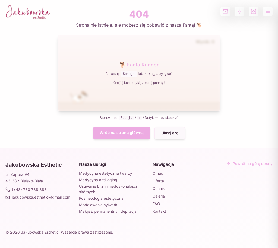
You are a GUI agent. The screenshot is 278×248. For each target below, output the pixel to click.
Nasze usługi (92, 164)
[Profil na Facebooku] (239, 11)
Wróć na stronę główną (122, 132)
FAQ (156, 203)
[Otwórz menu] (268, 11)
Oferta (158, 181)
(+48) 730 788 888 (26, 189)
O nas (158, 173)
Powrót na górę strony (249, 163)
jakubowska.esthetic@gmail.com (37, 197)
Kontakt (159, 211)
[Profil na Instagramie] (253, 11)
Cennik (159, 188)
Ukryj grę (169, 133)
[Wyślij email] (225, 11)
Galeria (159, 196)
